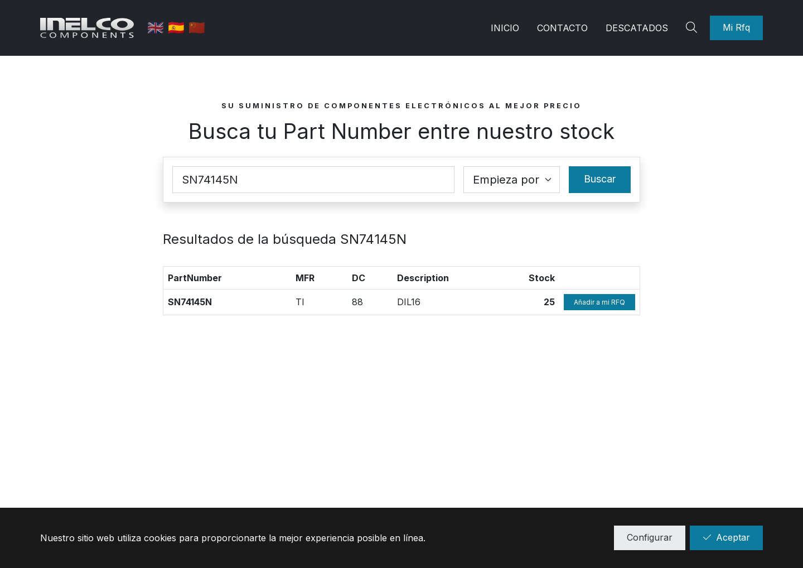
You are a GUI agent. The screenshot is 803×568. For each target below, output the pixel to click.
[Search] (693, 28)
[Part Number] (313, 179)
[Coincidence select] (511, 179)
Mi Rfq (736, 27)
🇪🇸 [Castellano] (179, 28)
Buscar (600, 179)
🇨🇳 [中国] (198, 28)
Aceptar (726, 537)
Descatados (637, 27)
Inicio (505, 27)
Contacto (562, 27)
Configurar (650, 537)
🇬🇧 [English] (158, 28)
